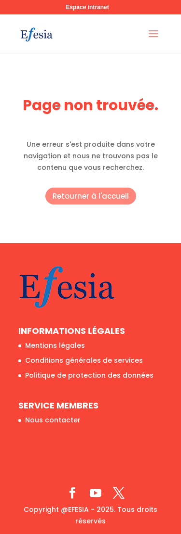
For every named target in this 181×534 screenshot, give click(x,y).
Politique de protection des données (89, 375)
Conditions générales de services (84, 360)
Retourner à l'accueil (91, 196)
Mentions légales (55, 345)
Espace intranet (87, 7)
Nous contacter (53, 420)
